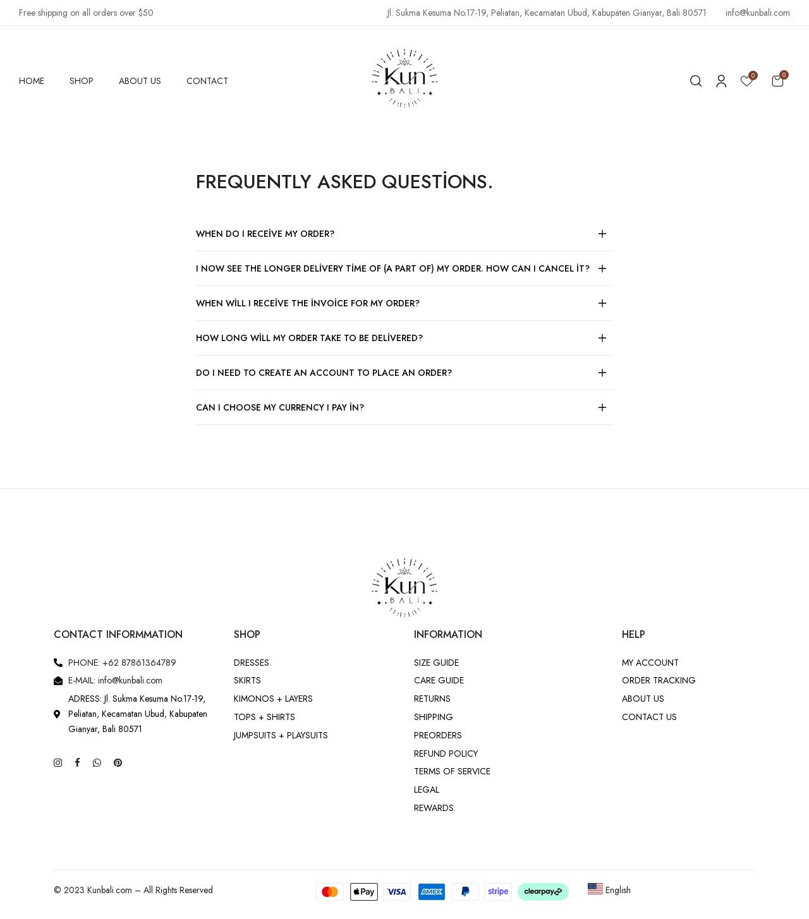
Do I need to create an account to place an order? (324, 372)
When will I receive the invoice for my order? (308, 303)
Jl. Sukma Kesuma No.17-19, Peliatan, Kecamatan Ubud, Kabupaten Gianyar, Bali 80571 (547, 12)
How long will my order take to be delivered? (309, 338)
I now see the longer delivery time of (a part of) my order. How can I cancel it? (393, 268)
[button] (777, 80)
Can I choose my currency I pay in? (280, 407)
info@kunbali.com (758, 12)
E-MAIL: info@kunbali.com (115, 680)
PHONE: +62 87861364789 (122, 662)
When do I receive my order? (265, 233)
